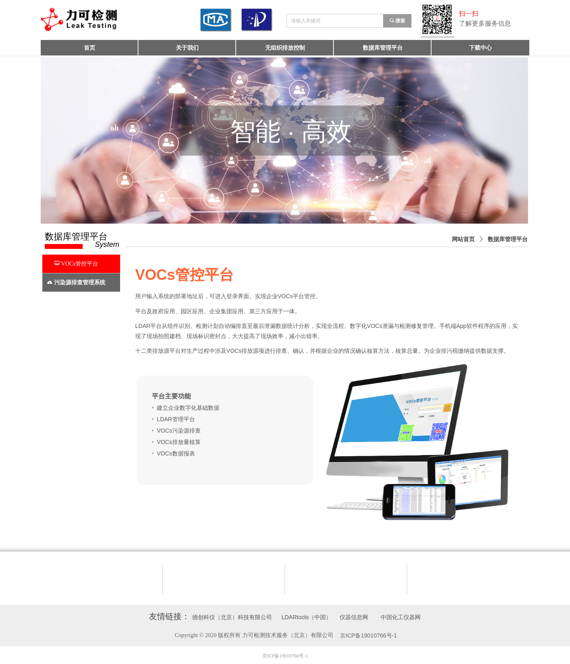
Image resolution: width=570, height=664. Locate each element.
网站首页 (463, 239)
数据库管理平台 (508, 239)
